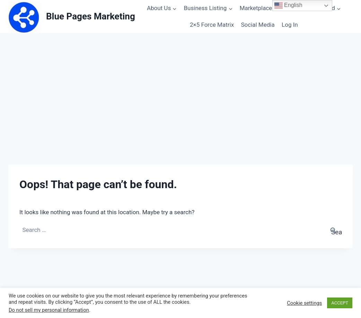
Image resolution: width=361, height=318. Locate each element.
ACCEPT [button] (339, 303)
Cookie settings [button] (304, 303)
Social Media (257, 24)
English (288, 5)
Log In (290, 24)
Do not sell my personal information (49, 310)
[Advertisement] (180, 85)
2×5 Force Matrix (212, 24)
